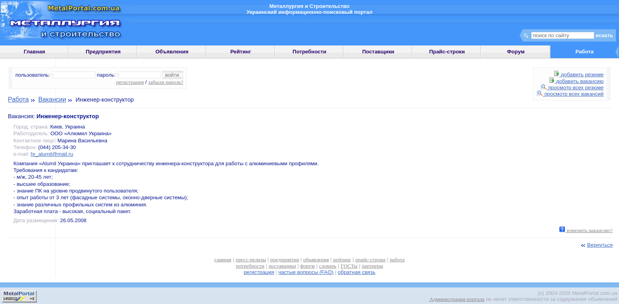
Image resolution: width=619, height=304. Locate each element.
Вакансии (52, 99)
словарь (327, 266)
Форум (516, 52)
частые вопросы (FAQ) (306, 272)
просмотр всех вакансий (570, 94)
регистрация (130, 82)
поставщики (282, 266)
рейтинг (342, 259)
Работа (18, 99)
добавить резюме (579, 74)
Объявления (172, 52)
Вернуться (596, 245)
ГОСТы (349, 266)
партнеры (372, 266)
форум (307, 266)
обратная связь (356, 272)
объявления (316, 259)
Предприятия (103, 52)
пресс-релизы (251, 259)
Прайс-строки (447, 52)
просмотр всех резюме (572, 88)
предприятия (284, 259)
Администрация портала (457, 299)
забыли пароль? (165, 82)
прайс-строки (370, 259)
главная (222, 259)
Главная (34, 52)
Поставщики (378, 52)
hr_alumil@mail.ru (52, 154)
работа (397, 259)
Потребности (309, 52)
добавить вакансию (577, 81)
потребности (250, 266)
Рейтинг (240, 52)
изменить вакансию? (586, 230)
